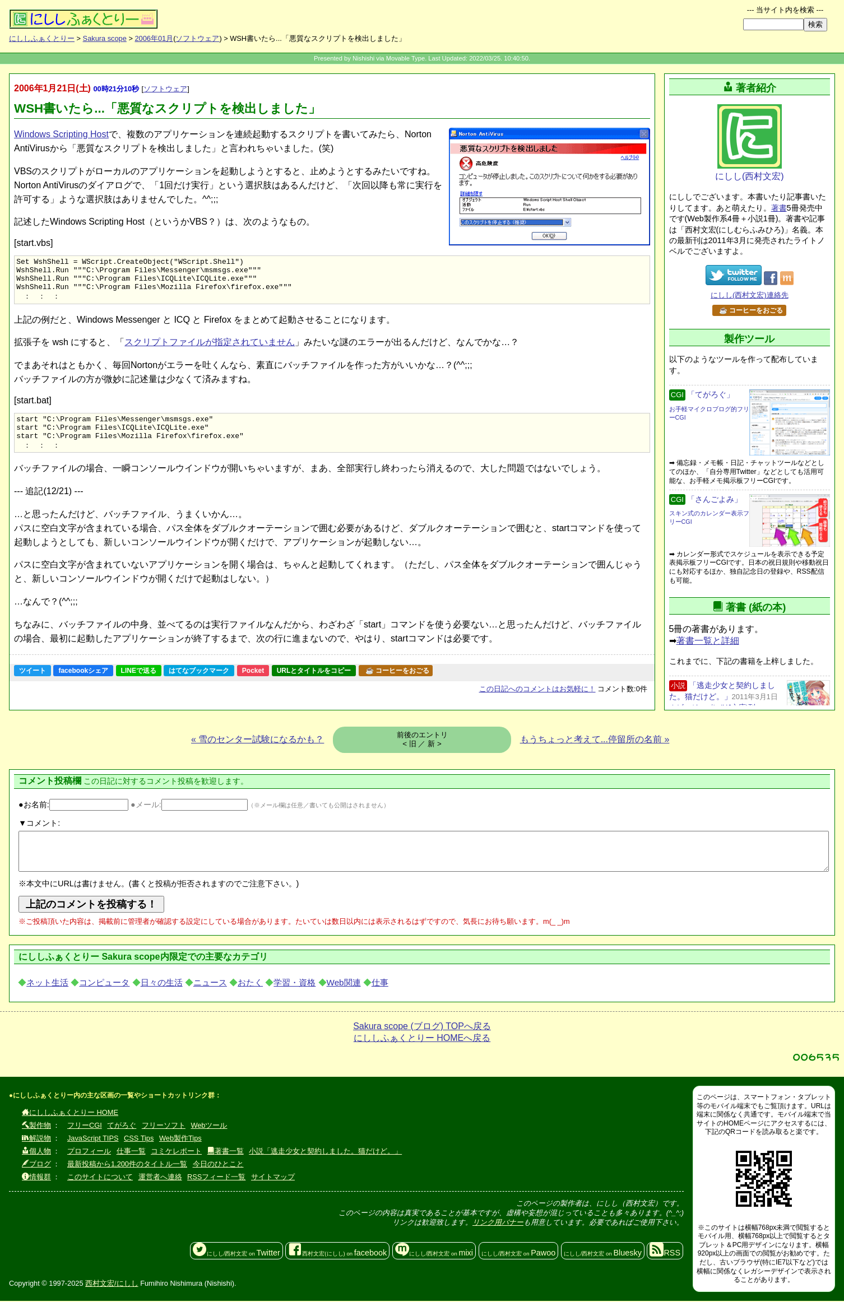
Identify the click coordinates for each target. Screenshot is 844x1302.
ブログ (36, 1165)
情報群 (36, 1178)
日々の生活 (162, 983)
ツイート (32, 683)
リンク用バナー (497, 1223)
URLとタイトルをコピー (314, 683)
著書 (779, 207)
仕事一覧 (131, 1152)
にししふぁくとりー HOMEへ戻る (422, 1039)
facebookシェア (83, 683)
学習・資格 (294, 983)
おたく (250, 983)
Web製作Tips (180, 1139)
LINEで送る (138, 683)
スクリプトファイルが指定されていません (209, 349)
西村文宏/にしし (111, 1284)
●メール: (189, 805)
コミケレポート (176, 1152)
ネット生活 (47, 983)
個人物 (36, 1152)
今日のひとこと (218, 1165)
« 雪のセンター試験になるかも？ (257, 740)
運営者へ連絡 (160, 1178)
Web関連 (344, 983)
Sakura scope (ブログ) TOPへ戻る (422, 1027)
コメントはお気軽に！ (537, 702)
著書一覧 (225, 1152)
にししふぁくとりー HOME (70, 1113)
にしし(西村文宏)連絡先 (750, 295)
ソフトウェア (197, 38)
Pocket (253, 683)
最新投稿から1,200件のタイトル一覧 (127, 1165)
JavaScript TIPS (93, 1139)
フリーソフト (164, 1126)
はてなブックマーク (199, 683)
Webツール (209, 1126)
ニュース (210, 983)
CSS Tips (139, 1139)
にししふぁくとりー (42, 38)
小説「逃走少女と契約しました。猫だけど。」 (325, 1152)
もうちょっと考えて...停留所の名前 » (595, 740)
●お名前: (73, 805)
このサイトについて (100, 1178)
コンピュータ (104, 983)
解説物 (36, 1139)
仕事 (380, 983)
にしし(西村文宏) (749, 142)
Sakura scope (105, 38)
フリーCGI (84, 1126)
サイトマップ (273, 1178)
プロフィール (89, 1152)
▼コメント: (39, 824)
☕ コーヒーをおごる (397, 683)
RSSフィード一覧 (216, 1178)
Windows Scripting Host (61, 134)
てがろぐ (121, 1126)
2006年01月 (154, 38)
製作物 (36, 1126)
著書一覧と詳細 (707, 640)
